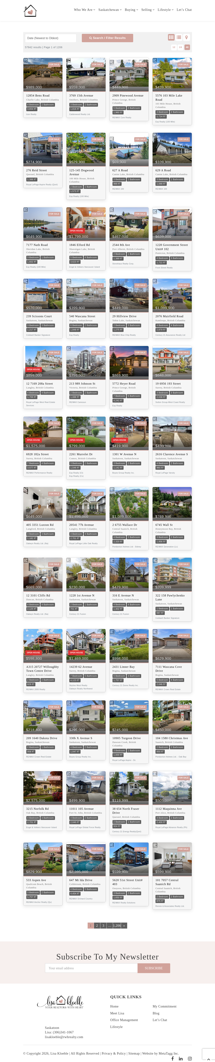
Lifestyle (164, 10)
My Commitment (165, 1006)
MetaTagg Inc (168, 1053)
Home (114, 1006)
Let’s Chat (184, 10)
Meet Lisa (117, 1013)
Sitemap (134, 1053)
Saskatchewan (108, 10)
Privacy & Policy (114, 1053)
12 (174, 47)
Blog (156, 1013)
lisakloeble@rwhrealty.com (64, 1037)
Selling (146, 10)
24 (180, 47)
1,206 (117, 925)
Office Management (124, 1020)
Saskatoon (52, 1028)
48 (187, 47)
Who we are (83, 10)
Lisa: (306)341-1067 (59, 1032)
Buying (130, 10)
